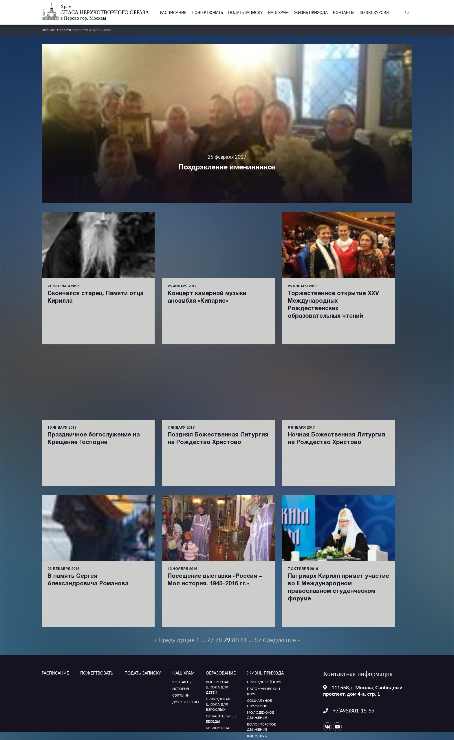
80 (235, 639)
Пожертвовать (207, 12)
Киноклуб (257, 736)
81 (243, 639)
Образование (221, 672)
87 (258, 639)
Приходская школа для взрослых (218, 704)
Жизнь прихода (311, 12)
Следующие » (281, 639)
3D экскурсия (374, 12)
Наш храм (278, 12)
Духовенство (185, 702)
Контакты (343, 12)
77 (210, 639)
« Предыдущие (174, 639)
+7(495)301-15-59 (353, 710)
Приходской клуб (264, 682)
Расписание (173, 12)
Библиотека (217, 728)
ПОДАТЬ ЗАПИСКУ (245, 12)
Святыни (181, 695)
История (180, 688)
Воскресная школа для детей (217, 687)
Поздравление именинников (226, 166)
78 (218, 639)
